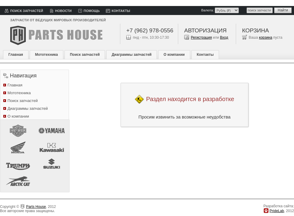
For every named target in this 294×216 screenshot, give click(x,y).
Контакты (121, 11)
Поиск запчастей (26, 11)
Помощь (92, 11)
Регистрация (201, 37)
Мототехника (46, 54)
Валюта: (207, 10)
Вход (224, 37)
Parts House (36, 207)
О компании (174, 54)
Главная (15, 54)
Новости (63, 11)
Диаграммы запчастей (132, 54)
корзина (265, 37)
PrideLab (277, 211)
